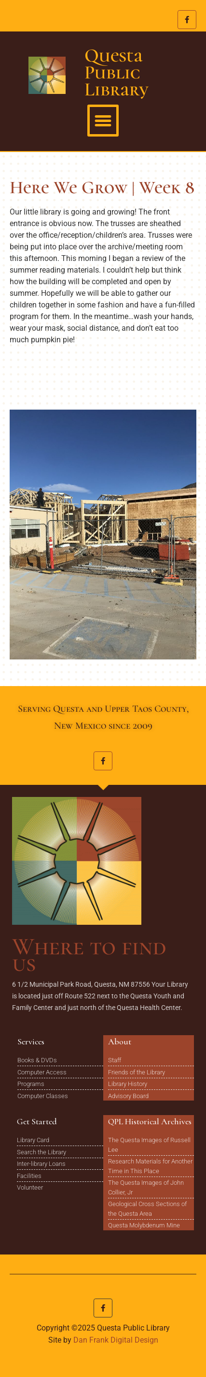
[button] (103, 121)
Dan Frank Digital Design (115, 1340)
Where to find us (89, 955)
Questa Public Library (116, 72)
